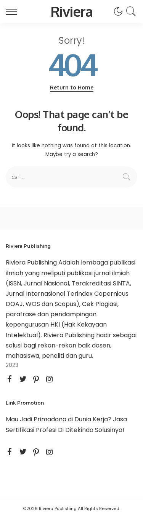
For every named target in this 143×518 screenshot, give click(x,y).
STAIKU (16, 440)
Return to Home (71, 87)
